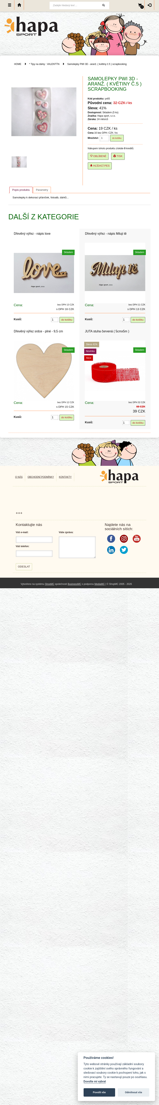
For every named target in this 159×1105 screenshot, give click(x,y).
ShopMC (49, 584)
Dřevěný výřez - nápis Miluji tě (105, 233)
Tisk (117, 156)
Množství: (93, 138)
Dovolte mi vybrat (95, 1081)
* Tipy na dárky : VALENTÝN (44, 64)
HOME (17, 64)
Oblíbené (98, 156)
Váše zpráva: (66, 532)
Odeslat (24, 566)
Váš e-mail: (22, 532)
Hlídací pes (100, 165)
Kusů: (18, 319)
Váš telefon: (22, 546)
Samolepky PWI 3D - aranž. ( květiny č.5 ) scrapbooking (96, 64)
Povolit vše (99, 1092)
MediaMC (99, 584)
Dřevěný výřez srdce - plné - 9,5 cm (38, 331)
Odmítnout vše (133, 1092)
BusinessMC (74, 584)
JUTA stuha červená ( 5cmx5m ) (107, 331)
